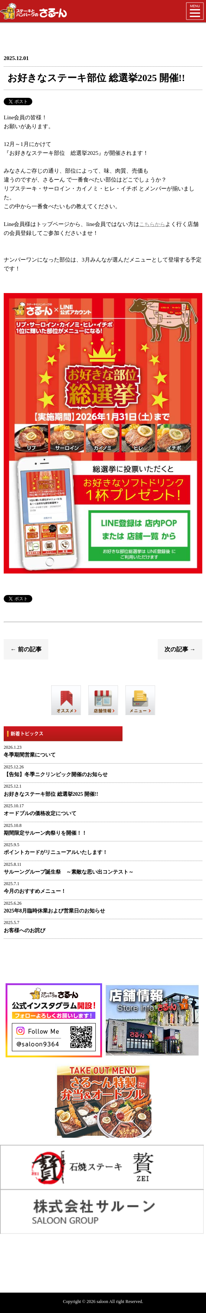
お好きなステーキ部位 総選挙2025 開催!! (51, 794)
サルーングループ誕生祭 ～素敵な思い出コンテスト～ (69, 872)
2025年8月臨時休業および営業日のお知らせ (54, 911)
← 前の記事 (26, 649)
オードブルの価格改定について (40, 813)
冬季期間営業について (30, 755)
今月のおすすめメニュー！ (35, 891)
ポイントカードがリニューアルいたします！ (56, 852)
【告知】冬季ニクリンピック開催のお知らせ (56, 774)
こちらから (152, 224)
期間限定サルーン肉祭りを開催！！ (45, 833)
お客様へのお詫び (24, 930)
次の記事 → (180, 649)
